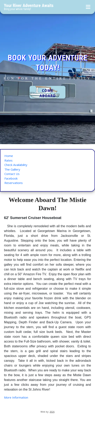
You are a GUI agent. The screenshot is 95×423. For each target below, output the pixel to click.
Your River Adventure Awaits (28, 5)
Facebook (11, 178)
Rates (8, 160)
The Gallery (12, 169)
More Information (16, 397)
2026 (52, 411)
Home (8, 156)
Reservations (13, 183)
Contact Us (12, 174)
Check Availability (15, 165)
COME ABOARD (48, 93)
